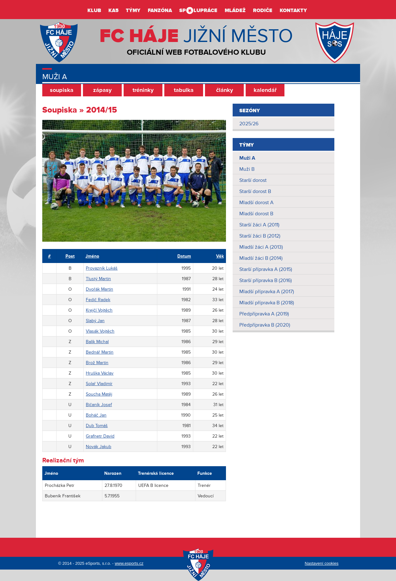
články (224, 89)
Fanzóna (160, 10)
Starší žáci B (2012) (259, 236)
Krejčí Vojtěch (99, 310)
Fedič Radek (98, 299)
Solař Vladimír (99, 383)
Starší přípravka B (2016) (265, 280)
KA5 (113, 10)
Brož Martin (97, 362)
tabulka (184, 89)
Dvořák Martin (99, 289)
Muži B (247, 169)
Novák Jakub (98, 446)
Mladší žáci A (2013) (261, 247)
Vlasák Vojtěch (100, 331)
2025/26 (248, 124)
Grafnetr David (100, 436)
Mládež (235, 10)
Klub (94, 10)
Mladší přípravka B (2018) (266, 303)
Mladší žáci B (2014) (261, 258)
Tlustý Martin (98, 278)
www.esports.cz (129, 563)
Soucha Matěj (99, 394)
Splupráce (198, 10)
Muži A (247, 158)
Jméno (92, 256)
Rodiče (262, 10)
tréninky (143, 89)
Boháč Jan (96, 415)
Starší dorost (253, 180)
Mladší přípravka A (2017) (266, 291)
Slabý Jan (95, 320)
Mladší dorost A (256, 202)
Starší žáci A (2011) (259, 225)
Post (70, 256)
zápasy (102, 89)
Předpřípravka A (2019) (264, 314)
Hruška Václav (99, 373)
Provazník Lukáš (102, 268)
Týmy (133, 10)
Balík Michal (97, 341)
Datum (184, 256)
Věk (220, 256)
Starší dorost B (255, 191)
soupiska (61, 89)
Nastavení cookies (321, 563)
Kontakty (293, 10)
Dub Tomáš (97, 425)
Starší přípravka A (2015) (265, 269)
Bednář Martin (99, 352)
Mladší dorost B (256, 214)
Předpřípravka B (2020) (264, 325)
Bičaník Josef (99, 404)
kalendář (265, 89)
